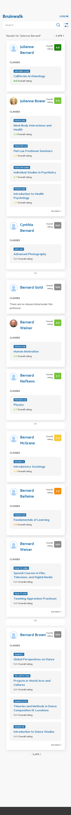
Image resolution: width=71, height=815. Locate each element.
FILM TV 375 (20, 593)
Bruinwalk (13, 16)
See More (56, 211)
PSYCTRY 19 (21, 146)
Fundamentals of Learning (31, 520)
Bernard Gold (31, 288)
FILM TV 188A (21, 568)
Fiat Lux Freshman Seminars (33, 151)
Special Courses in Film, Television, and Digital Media (33, 575)
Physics (19, 405)
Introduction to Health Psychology (29, 196)
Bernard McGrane (27, 440)
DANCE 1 (19, 654)
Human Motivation (26, 351)
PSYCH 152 (20, 120)
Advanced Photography (30, 254)
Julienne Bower (33, 101)
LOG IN (64, 16)
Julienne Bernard (27, 50)
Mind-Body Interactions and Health (32, 127)
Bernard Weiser (27, 547)
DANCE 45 (19, 727)
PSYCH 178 (20, 346)
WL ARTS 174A (22, 676)
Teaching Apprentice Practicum (35, 598)
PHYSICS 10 (20, 400)
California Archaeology (29, 76)
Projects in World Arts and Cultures (32, 683)
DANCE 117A (21, 701)
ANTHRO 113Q (22, 71)
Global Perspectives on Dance (34, 659)
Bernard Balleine (27, 494)
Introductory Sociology (29, 466)
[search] (29, 25)
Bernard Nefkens (27, 378)
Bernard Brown (33, 635)
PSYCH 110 (20, 515)
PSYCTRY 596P (22, 167)
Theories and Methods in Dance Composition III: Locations (35, 708)
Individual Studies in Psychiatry (35, 172)
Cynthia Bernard (27, 228)
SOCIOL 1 (19, 461)
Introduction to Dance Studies (34, 732)
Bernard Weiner (27, 325)
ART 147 (19, 249)
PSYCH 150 (20, 189)
